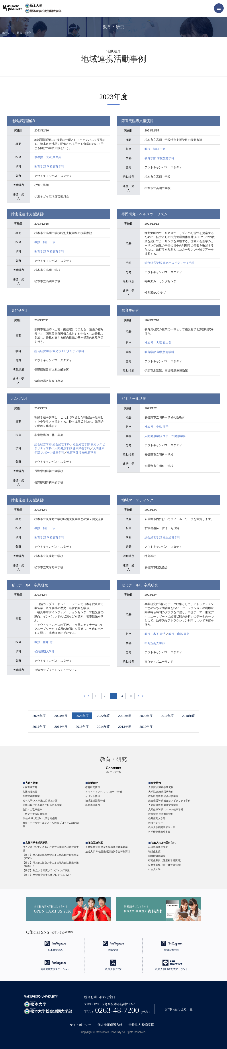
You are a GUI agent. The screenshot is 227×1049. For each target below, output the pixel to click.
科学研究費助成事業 (159, 831)
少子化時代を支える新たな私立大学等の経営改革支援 (51, 849)
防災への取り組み (32, 809)
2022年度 (103, 716)
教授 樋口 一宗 (155, 149)
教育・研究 (24, 32)
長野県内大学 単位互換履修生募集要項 (106, 847)
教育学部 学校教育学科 (49, 166)
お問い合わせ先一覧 (179, 1009)
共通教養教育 (30, 791)
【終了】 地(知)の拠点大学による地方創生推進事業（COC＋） (50, 864)
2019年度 (167, 716)
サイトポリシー (80, 1025)
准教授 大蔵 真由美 (47, 157)
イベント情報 (92, 796)
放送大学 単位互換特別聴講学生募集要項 (107, 851)
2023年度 (82, 716)
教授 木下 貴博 (155, 633)
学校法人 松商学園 (141, 1025)
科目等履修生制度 (158, 847)
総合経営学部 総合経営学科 (52, 444)
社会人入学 (154, 869)
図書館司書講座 (156, 856)
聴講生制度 (154, 851)
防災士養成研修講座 (36, 814)
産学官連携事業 (31, 796)
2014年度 (103, 726)
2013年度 (124, 726)
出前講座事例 (92, 805)
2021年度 (124, 716)
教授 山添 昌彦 (179, 633)
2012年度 (146, 726)
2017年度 (38, 726)
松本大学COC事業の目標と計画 (40, 800)
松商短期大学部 (44, 651)
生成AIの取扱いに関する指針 (41, 818)
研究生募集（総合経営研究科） (165, 864)
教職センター (155, 822)
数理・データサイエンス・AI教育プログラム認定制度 (50, 824)
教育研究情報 (92, 787)
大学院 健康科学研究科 (160, 787)
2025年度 (38, 716)
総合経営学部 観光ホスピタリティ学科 (169, 262)
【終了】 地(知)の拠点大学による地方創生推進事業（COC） (50, 856)
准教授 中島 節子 (156, 426)
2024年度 (60, 716)
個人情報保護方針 (110, 1025)
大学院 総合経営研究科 (160, 791)
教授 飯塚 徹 (43, 642)
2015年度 (82, 726)
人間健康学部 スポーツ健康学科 (165, 436)
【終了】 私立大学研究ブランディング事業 (46, 870)
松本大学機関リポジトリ (161, 827)
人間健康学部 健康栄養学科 (72, 448)
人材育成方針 (30, 787)
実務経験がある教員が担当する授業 (42, 805)
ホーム (6, 32)
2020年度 (146, 716)
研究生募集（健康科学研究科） (165, 860)
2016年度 (60, 726)
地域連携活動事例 (95, 800)
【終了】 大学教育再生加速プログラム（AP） (48, 874)
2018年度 (188, 716)
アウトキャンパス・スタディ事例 (103, 791)
